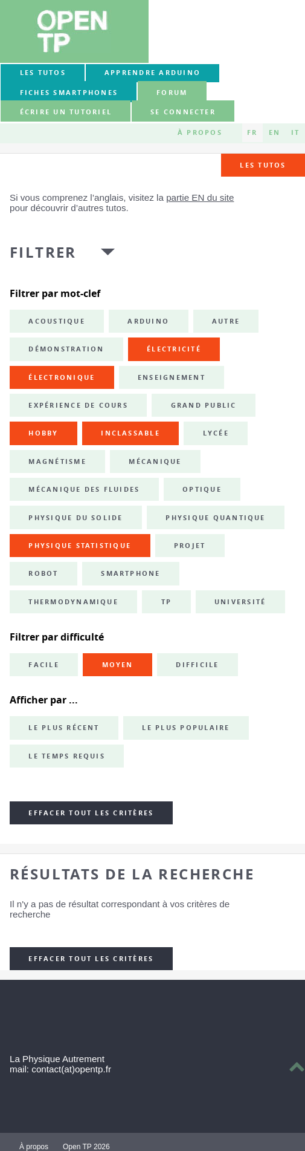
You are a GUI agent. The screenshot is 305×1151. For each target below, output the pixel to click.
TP (166, 602)
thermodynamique (73, 602)
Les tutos (43, 72)
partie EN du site (200, 197)
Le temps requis (66, 756)
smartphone (130, 573)
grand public (204, 405)
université (240, 602)
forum (171, 92)
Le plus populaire (186, 727)
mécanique (155, 461)
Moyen (117, 665)
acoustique (56, 321)
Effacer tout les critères (90, 813)
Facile (43, 665)
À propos (200, 132)
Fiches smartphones (69, 92)
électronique (61, 377)
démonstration (66, 349)
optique (202, 489)
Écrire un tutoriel (66, 112)
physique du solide (75, 518)
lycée (216, 433)
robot (43, 573)
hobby (43, 433)
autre (226, 321)
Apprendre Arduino (152, 72)
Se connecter (183, 112)
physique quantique (215, 518)
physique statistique (79, 545)
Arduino (148, 321)
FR (252, 132)
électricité (174, 349)
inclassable (130, 433)
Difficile (197, 665)
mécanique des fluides (84, 489)
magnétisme (57, 461)
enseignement (171, 377)
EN (274, 132)
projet (189, 545)
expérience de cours (78, 405)
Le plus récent (63, 727)
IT (295, 132)
